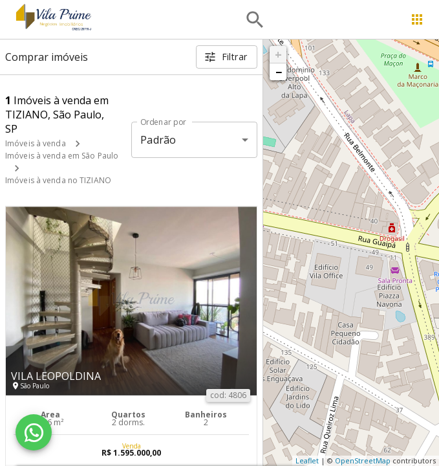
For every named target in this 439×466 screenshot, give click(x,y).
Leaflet (307, 460)
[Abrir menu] (417, 19)
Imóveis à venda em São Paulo (61, 155)
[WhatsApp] (34, 432)
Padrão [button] (158, 140)
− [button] (278, 72)
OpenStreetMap (363, 460)
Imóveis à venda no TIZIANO (58, 180)
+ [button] (278, 54)
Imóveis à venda (35, 143)
